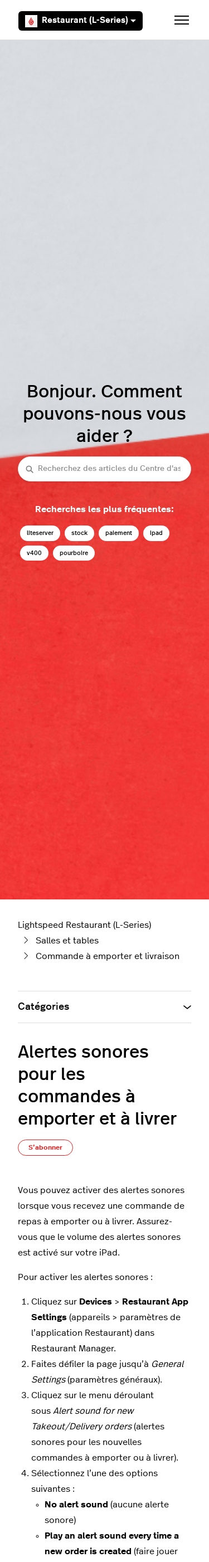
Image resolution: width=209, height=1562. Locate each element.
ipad (156, 533)
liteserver (40, 533)
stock (79, 533)
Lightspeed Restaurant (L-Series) (84, 925)
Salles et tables (67, 940)
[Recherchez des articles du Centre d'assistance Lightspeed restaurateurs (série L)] (104, 468)
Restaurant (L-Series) (80, 21)
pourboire (74, 553)
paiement (118, 533)
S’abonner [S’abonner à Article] (45, 1147)
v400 (34, 553)
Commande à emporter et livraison (107, 956)
